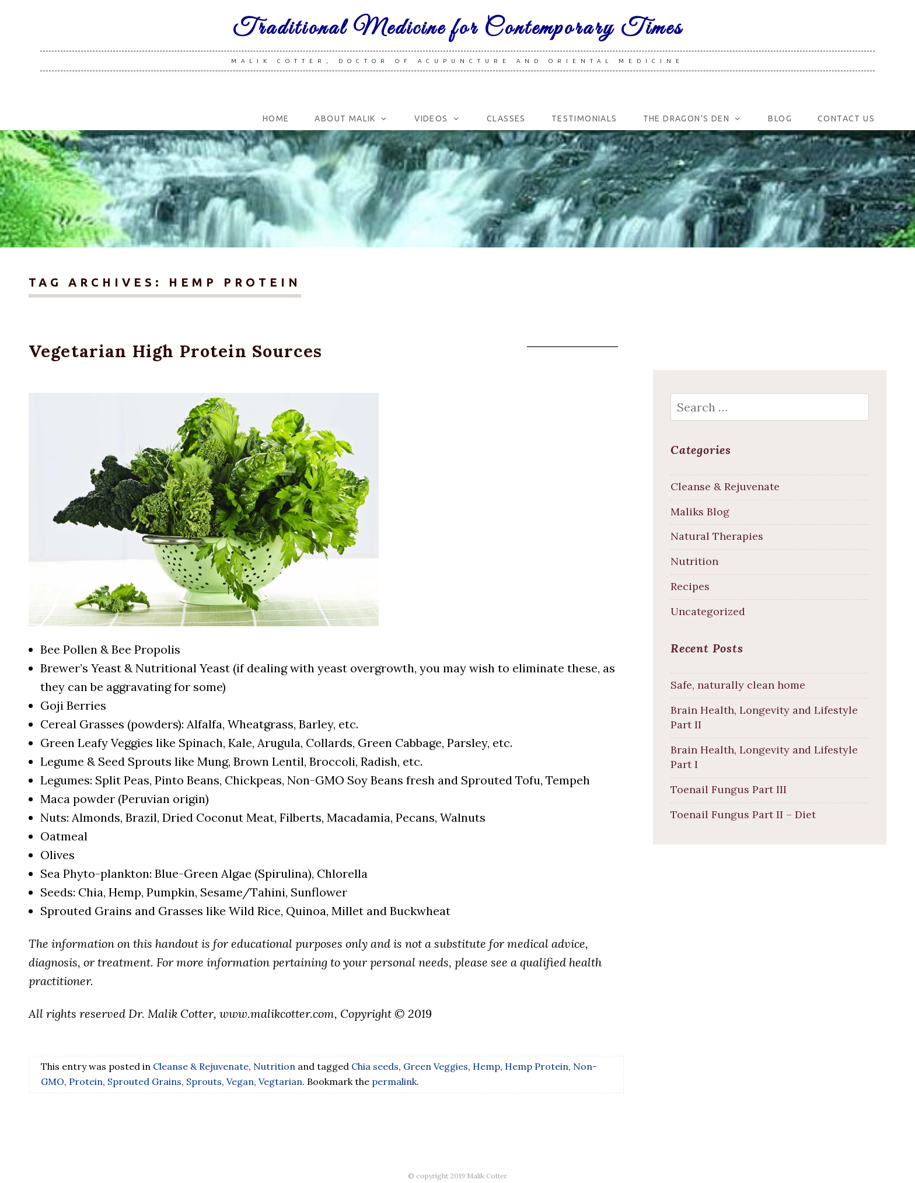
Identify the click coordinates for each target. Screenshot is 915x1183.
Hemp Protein (536, 1066)
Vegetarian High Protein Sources (175, 351)
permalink (394, 1081)
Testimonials (584, 118)
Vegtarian (280, 1081)
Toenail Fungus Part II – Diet (743, 814)
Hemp (486, 1066)
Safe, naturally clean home (737, 685)
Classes (506, 118)
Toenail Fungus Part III (728, 789)
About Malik (345, 118)
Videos (431, 118)
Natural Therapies (716, 536)
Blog (780, 118)
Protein (86, 1081)
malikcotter (577, 355)
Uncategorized (707, 611)
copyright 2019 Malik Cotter (461, 1175)
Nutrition (274, 1066)
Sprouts (204, 1081)
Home (276, 118)
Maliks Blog (699, 511)
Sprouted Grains (144, 1081)
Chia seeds (375, 1066)
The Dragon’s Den (686, 118)
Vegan (240, 1081)
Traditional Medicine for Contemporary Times (458, 28)
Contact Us (846, 118)
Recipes (690, 586)
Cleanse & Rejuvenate (201, 1066)
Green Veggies (435, 1066)
